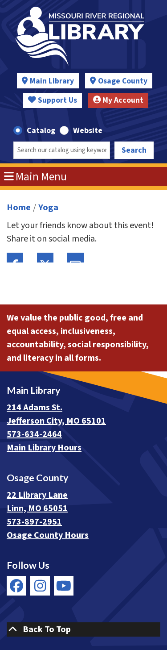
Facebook (15, 257)
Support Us (52, 100)
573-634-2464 (34, 434)
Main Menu (35, 176)
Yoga (48, 207)
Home (19, 207)
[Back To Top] (83, 629)
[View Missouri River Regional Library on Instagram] (40, 586)
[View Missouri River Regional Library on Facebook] (16, 586)
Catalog (41, 130)
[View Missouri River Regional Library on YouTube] (63, 586)
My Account (118, 100)
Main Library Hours (44, 448)
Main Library (52, 81)
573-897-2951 (34, 522)
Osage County (122, 81)
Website (87, 130)
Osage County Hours (48, 535)
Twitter (45, 257)
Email (75, 257)
